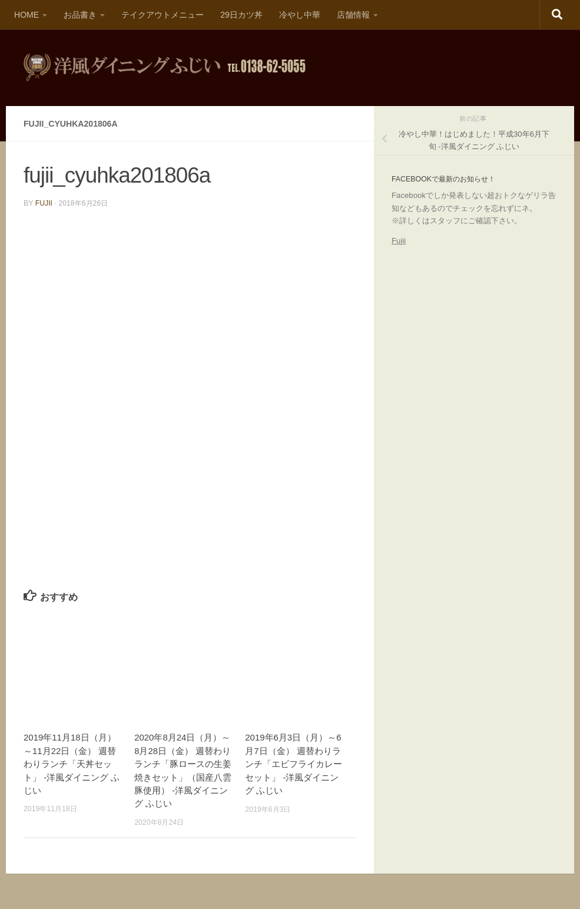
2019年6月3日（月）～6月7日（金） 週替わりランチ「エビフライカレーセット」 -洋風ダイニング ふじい (293, 763)
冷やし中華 (299, 14)
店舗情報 (353, 14)
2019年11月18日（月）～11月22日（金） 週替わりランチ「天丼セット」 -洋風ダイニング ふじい (72, 763)
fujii (43, 203)
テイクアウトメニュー (162, 14)
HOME (26, 14)
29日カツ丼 (241, 14)
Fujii (399, 240)
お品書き (80, 14)
